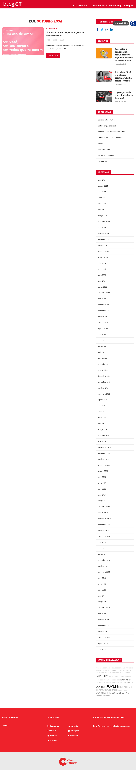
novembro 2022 (104, 308)
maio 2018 (102, 588)
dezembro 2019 (104, 516)
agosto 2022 (103, 326)
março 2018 (102, 599)
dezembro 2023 (104, 231)
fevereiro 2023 (104, 290)
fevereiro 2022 (104, 362)
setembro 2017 (104, 635)
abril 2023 (101, 279)
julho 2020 (102, 475)
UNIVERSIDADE (100, 666)
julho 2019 (102, 540)
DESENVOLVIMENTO (103, 693)
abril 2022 (101, 350)
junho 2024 (102, 195)
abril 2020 (101, 492)
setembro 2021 (104, 391)
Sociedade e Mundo (53, 28)
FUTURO (99, 671)
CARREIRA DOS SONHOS (122, 671)
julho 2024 (102, 189)
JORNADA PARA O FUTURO (116, 674)
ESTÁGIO (104, 671)
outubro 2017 (103, 629)
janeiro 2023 (102, 296)
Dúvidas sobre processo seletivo (111, 129)
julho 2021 (102, 403)
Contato (5, 723)
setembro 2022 (104, 320)
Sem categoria (104, 147)
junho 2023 (102, 267)
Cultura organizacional (107, 123)
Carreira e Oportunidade (108, 118)
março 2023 (102, 284)
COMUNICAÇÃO (109, 680)
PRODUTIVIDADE (122, 688)
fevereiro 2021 (104, 433)
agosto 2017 (103, 641)
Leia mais (53, 56)
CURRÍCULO (111, 671)
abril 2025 (101, 178)
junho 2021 (102, 409)
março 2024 (102, 213)
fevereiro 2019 (104, 558)
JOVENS (101, 684)
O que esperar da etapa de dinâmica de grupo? (123, 93)
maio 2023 (102, 273)
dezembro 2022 (104, 302)
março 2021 (102, 427)
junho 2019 (102, 546)
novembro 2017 (104, 623)
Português (129, 5)
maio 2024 (102, 201)
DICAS (120, 685)
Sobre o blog (115, 5)
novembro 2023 (104, 237)
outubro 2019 (103, 528)
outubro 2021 (103, 385)
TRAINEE (107, 666)
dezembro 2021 (104, 374)
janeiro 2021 (102, 439)
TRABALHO (114, 668)
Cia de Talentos (97, 5)
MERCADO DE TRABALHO (118, 666)
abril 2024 (101, 207)
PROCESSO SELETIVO (118, 690)
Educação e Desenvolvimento (110, 135)
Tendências (102, 159)
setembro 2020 (104, 463)
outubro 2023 (103, 243)
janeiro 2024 (102, 225)
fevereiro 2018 (104, 605)
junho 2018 (102, 582)
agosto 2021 (103, 397)
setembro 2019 (104, 534)
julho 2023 (102, 261)
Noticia (100, 141)
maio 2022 (102, 344)
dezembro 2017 (104, 617)
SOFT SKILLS (127, 680)
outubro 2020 (103, 457)
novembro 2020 (104, 451)
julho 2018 (102, 576)
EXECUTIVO (101, 690)
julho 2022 (102, 332)
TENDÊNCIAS (118, 680)
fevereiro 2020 (104, 504)
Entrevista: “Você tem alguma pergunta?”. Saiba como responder (124, 75)
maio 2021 (102, 415)
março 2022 (102, 356)
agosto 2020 (103, 469)
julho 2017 (102, 647)
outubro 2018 (103, 564)
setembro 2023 (104, 249)
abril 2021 (101, 421)
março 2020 (102, 498)
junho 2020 (102, 481)
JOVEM (112, 683)
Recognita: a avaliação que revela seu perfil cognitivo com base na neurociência (123, 54)
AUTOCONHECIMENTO (113, 678)
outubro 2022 (103, 314)
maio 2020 (102, 487)
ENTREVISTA (100, 680)
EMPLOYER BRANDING (125, 668)
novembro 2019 (104, 522)
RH (105, 678)
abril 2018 (101, 593)
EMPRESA (125, 677)
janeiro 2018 (102, 611)
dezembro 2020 (104, 445)
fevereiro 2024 (104, 219)
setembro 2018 (104, 570)
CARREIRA (102, 674)
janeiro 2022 (102, 368)
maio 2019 (102, 552)
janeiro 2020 (102, 510)
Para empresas (80, 5)
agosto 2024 (103, 183)
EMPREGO (113, 688)
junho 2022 (102, 338)
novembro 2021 (104, 380)
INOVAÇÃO (106, 668)
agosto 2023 (103, 255)
